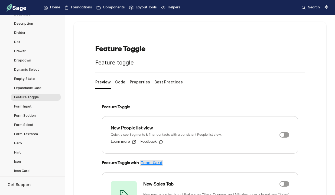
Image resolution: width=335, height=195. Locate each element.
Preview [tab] (103, 82)
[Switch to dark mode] (326, 7)
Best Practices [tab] (168, 82)
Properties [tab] (140, 82)
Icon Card (151, 163)
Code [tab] (120, 82)
